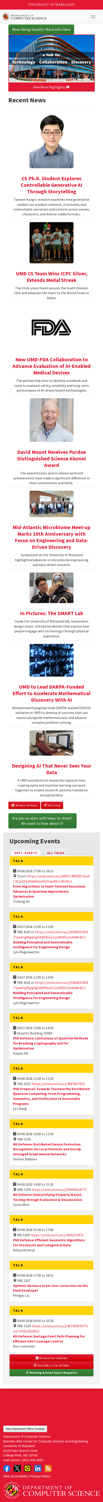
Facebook (6, 1468)
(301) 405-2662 (32, 1460)
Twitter (17, 1468)
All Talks (55, 853)
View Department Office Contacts (25, 1428)
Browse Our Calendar (51, 1358)
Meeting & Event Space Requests (51, 1373)
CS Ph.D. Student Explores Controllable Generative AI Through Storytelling (51, 185)
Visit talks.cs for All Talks (51, 1365)
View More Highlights (51, 87)
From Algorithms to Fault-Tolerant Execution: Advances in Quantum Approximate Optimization (49, 891)
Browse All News (24, 805)
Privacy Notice (40, 1476)
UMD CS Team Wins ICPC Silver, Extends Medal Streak (51, 276)
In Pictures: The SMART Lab (51, 613)
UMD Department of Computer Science (41, 16)
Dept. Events (27, 852)
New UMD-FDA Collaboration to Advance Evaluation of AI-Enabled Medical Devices (52, 366)
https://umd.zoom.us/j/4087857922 (58, 1084)
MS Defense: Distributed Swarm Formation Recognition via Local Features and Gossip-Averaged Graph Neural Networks (47, 1149)
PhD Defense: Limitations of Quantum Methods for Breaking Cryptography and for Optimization (50, 1043)
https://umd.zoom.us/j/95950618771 (59, 1189)
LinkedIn (37, 1468)
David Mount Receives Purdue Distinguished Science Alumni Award (51, 458)
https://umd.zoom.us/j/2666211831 (57, 1235)
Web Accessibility (15, 1476)
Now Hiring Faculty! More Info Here (41, 29)
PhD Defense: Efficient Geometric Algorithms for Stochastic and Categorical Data (49, 1242)
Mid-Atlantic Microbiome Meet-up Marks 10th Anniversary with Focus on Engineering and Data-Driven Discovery (51, 537)
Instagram (27, 1468)
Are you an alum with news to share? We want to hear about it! (42, 821)
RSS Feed (52, 805)
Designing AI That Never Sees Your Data (51, 769)
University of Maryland (51, 4)
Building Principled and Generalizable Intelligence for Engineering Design (43, 944)
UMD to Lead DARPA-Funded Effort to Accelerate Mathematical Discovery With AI (51, 693)
